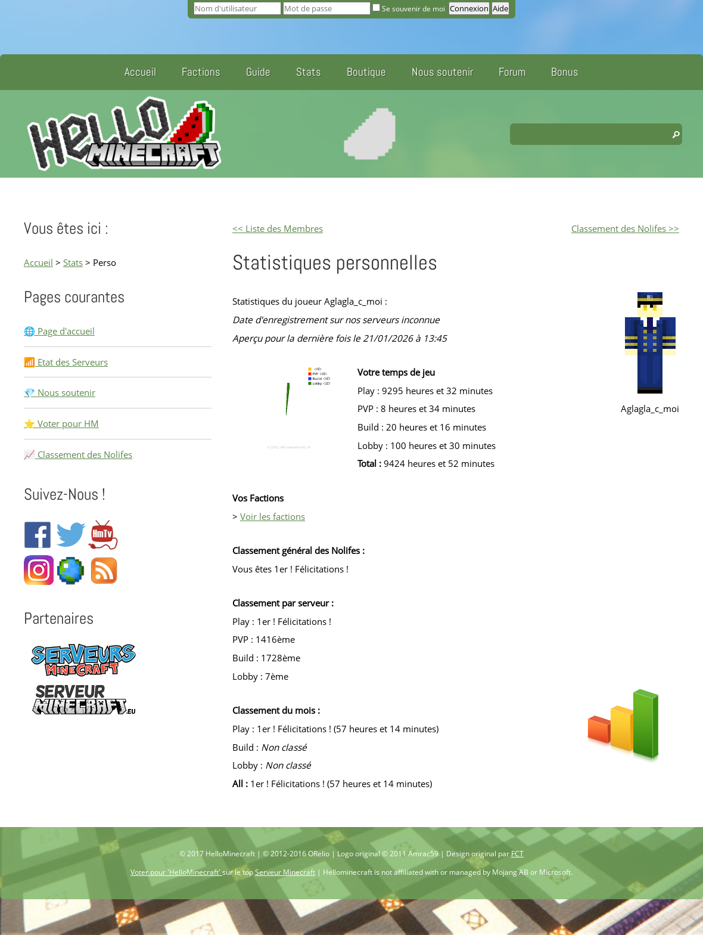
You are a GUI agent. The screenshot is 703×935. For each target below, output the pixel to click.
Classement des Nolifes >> (625, 228)
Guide (258, 71)
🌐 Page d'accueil (59, 331)
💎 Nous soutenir (59, 392)
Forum (512, 71)
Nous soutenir (442, 71)
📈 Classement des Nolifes (78, 454)
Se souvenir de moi (409, 9)
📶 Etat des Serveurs (66, 362)
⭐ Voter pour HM (61, 423)
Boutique (366, 71)
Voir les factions (272, 516)
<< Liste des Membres (277, 228)
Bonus (564, 71)
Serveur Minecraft (285, 872)
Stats (308, 71)
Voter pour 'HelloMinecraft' (176, 872)
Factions (201, 71)
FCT (517, 854)
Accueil (140, 71)
